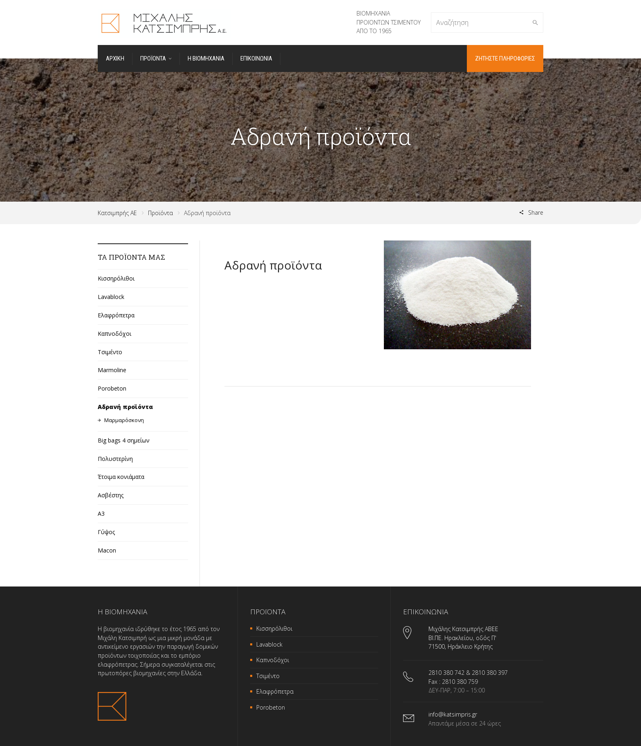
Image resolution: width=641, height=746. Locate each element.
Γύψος (106, 532)
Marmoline (112, 370)
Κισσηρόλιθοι (116, 278)
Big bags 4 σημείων (124, 440)
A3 (101, 513)
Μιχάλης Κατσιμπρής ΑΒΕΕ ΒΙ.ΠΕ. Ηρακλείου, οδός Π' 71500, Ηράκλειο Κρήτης (463, 637)
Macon (107, 550)
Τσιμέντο (110, 352)
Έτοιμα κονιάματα (121, 477)
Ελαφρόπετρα (116, 315)
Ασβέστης (110, 495)
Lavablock (111, 297)
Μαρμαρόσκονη (124, 420)
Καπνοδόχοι (114, 333)
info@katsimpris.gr (452, 714)
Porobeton (112, 388)
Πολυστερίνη (115, 459)
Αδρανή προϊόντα (125, 407)
